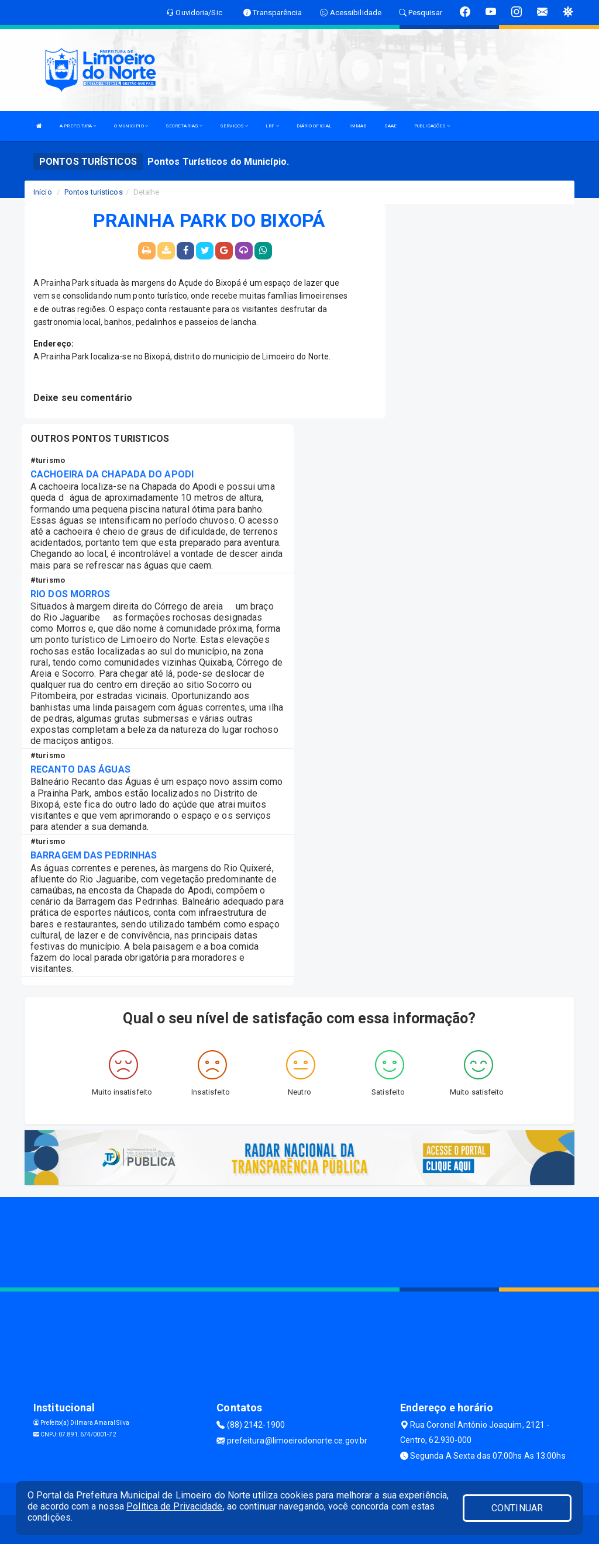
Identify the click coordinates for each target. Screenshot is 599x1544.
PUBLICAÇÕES (432, 126)
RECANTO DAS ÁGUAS (80, 769)
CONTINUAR (517, 1508)
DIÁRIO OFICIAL (314, 126)
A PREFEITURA (78, 126)
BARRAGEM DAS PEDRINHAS (93, 855)
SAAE (390, 126)
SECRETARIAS (184, 126)
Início (42, 192)
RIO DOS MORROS (70, 594)
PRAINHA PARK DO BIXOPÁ (209, 220)
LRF (272, 126)
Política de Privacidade (174, 1506)
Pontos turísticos (93, 192)
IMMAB (358, 126)
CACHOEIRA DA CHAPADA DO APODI (112, 474)
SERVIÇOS (234, 126)
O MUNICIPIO (131, 126)
